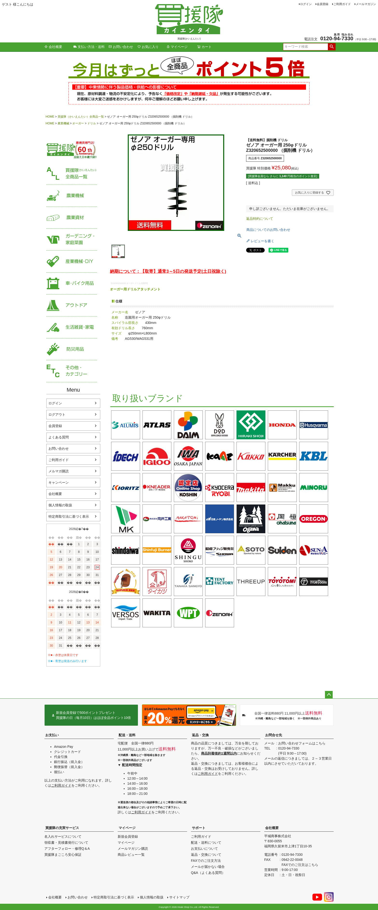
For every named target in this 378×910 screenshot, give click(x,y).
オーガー (78, 123)
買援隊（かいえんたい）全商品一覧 (81, 116)
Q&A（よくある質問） (208, 873)
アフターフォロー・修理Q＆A (67, 848)
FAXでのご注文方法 (206, 861)
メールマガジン (366, 4)
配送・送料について (206, 842)
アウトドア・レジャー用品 (71, 305)
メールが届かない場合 (208, 867)
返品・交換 (200, 735)
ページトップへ (329, 695)
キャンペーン (58, 482)
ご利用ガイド (342, 4)
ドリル (91, 123)
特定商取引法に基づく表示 (68, 516)
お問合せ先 (273, 735)
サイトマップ (179, 897)
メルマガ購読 (58, 471)
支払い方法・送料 (89, 47)
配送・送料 (127, 735)
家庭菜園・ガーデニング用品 (71, 240)
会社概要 (53, 47)
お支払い (52, 735)
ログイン (306, 4)
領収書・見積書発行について (66, 842)
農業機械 (63, 123)
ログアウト (56, 414)
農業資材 (71, 218)
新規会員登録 (128, 836)
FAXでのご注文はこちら (300, 865)
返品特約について (259, 219)
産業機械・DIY (71, 262)
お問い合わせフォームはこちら (301, 743)
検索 (331, 46)
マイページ (177, 47)
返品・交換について (206, 854)
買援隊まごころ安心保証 (62, 854)
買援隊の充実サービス (62, 828)
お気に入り (148, 47)
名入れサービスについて (62, 836)
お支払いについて (204, 848)
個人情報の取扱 (60, 505)
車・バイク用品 (71, 283)
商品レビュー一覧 (131, 854)
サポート (198, 828)
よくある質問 (58, 437)
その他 (71, 371)
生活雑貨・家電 (71, 327)
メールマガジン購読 (133, 848)
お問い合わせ (120, 47)
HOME (50, 116)
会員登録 (322, 4)
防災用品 (71, 349)
